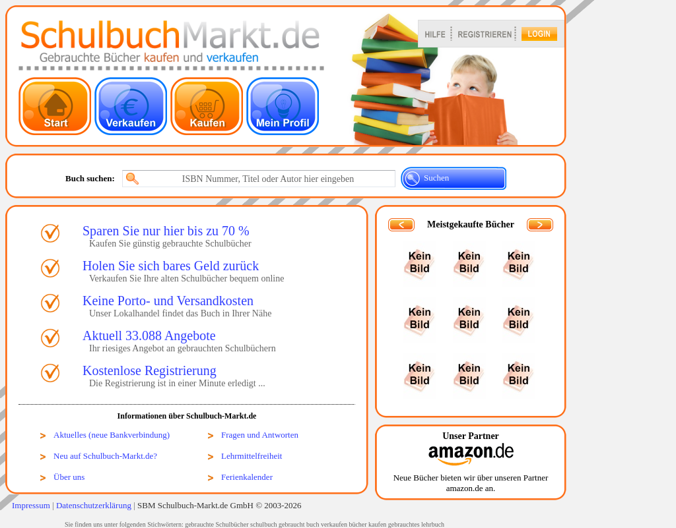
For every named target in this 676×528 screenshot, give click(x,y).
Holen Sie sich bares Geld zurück (171, 265)
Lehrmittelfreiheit (251, 456)
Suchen (436, 178)
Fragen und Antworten (259, 435)
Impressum (31, 505)
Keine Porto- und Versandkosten (168, 300)
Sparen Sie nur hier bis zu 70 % (166, 230)
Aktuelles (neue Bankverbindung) (111, 435)
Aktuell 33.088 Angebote (149, 335)
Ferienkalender (247, 477)
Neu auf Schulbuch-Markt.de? (105, 456)
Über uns (68, 477)
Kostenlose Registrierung (150, 370)
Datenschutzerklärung (93, 505)
